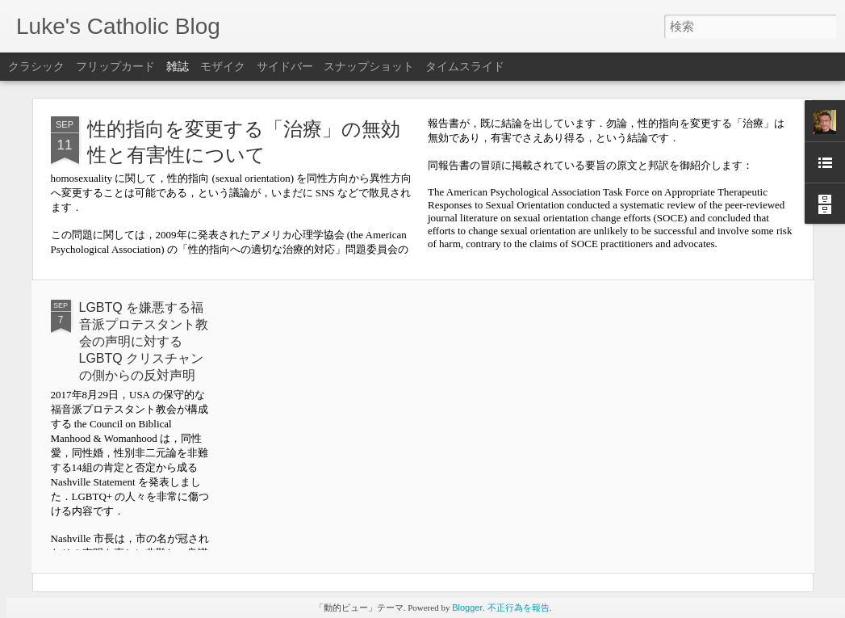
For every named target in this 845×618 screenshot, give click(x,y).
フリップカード (115, 66)
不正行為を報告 (518, 607)
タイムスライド (464, 66)
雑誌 (177, 66)
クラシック (36, 66)
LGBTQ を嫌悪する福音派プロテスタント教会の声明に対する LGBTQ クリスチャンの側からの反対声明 (143, 341)
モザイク (222, 66)
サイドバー (285, 66)
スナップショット (369, 66)
